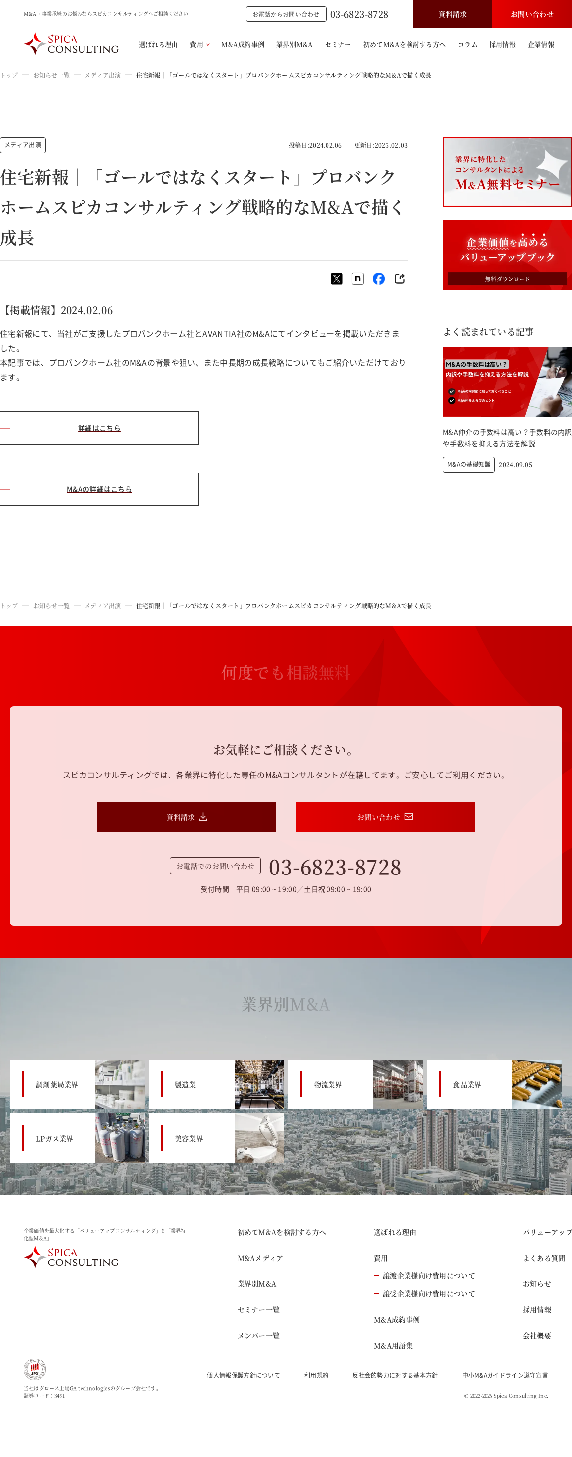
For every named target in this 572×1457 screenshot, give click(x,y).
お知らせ (537, 1283)
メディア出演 (102, 75)
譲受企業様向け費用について (424, 1293)
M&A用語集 (393, 1345)
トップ (9, 75)
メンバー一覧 (259, 1335)
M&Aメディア (261, 1258)
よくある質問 (544, 1258)
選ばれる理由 (158, 44)
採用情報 (503, 44)
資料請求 (452, 14)
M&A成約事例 (242, 44)
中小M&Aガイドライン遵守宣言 (505, 1375)
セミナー (338, 44)
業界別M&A (294, 44)
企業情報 (541, 44)
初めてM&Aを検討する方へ (404, 44)
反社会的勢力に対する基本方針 (395, 1375)
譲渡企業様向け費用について (424, 1275)
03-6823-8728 (359, 13)
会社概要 (537, 1335)
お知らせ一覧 (51, 75)
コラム (468, 44)
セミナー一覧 (259, 1309)
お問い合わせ (532, 14)
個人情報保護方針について (243, 1375)
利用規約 (316, 1375)
